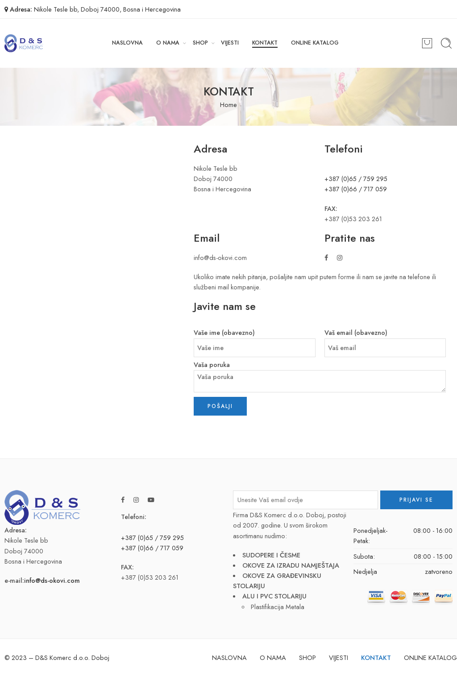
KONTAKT (265, 43)
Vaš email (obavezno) (385, 333)
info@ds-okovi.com (52, 580)
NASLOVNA (127, 43)
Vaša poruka (320, 365)
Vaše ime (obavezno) (255, 333)
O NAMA (167, 43)
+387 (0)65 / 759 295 (355, 178)
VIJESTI (230, 43)
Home (228, 104)
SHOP (200, 43)
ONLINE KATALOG (315, 43)
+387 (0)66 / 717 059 (355, 189)
